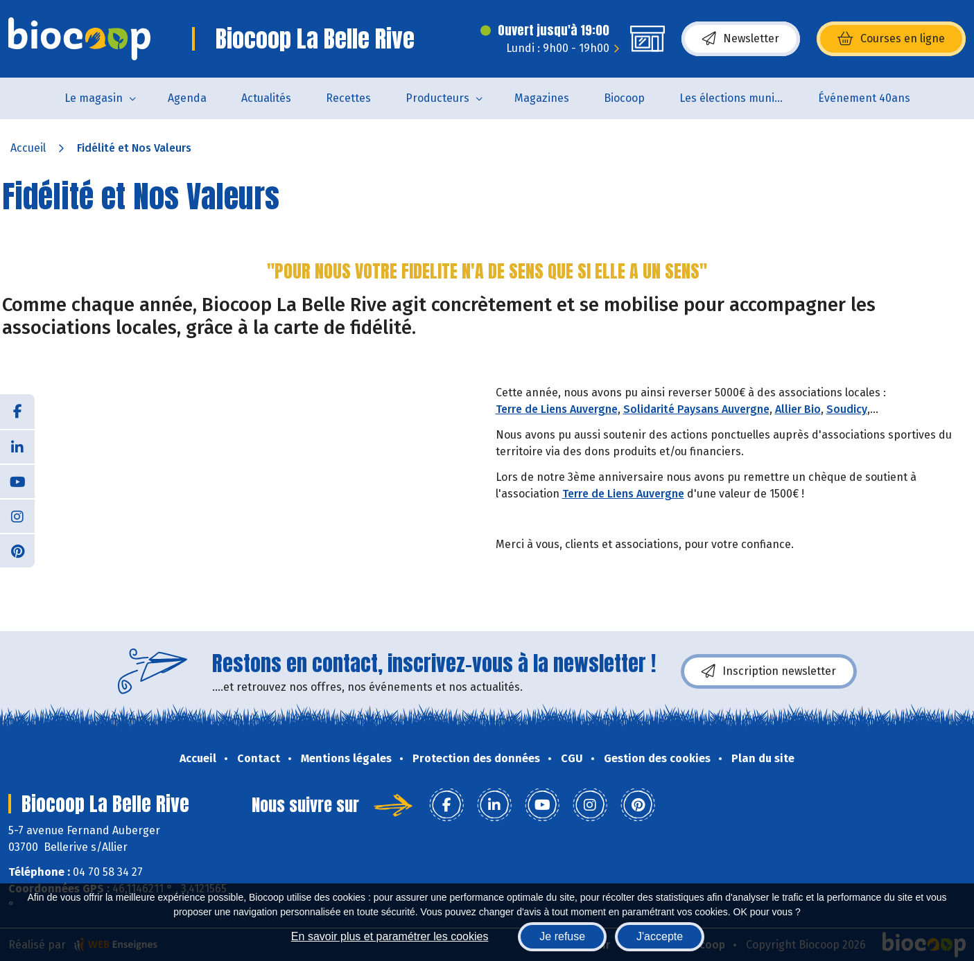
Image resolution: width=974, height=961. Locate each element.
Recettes (348, 98)
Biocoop (624, 98)
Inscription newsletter (769, 671)
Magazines (541, 98)
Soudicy (846, 409)
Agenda (187, 98)
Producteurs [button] (437, 98)
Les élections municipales (740, 98)
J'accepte (659, 936)
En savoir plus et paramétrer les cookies (390, 936)
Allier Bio (798, 409)
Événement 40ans (864, 98)
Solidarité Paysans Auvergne (696, 409)
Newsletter (740, 39)
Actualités (266, 98)
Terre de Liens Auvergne (557, 409)
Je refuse (562, 936)
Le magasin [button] (93, 98)
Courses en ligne (891, 39)
